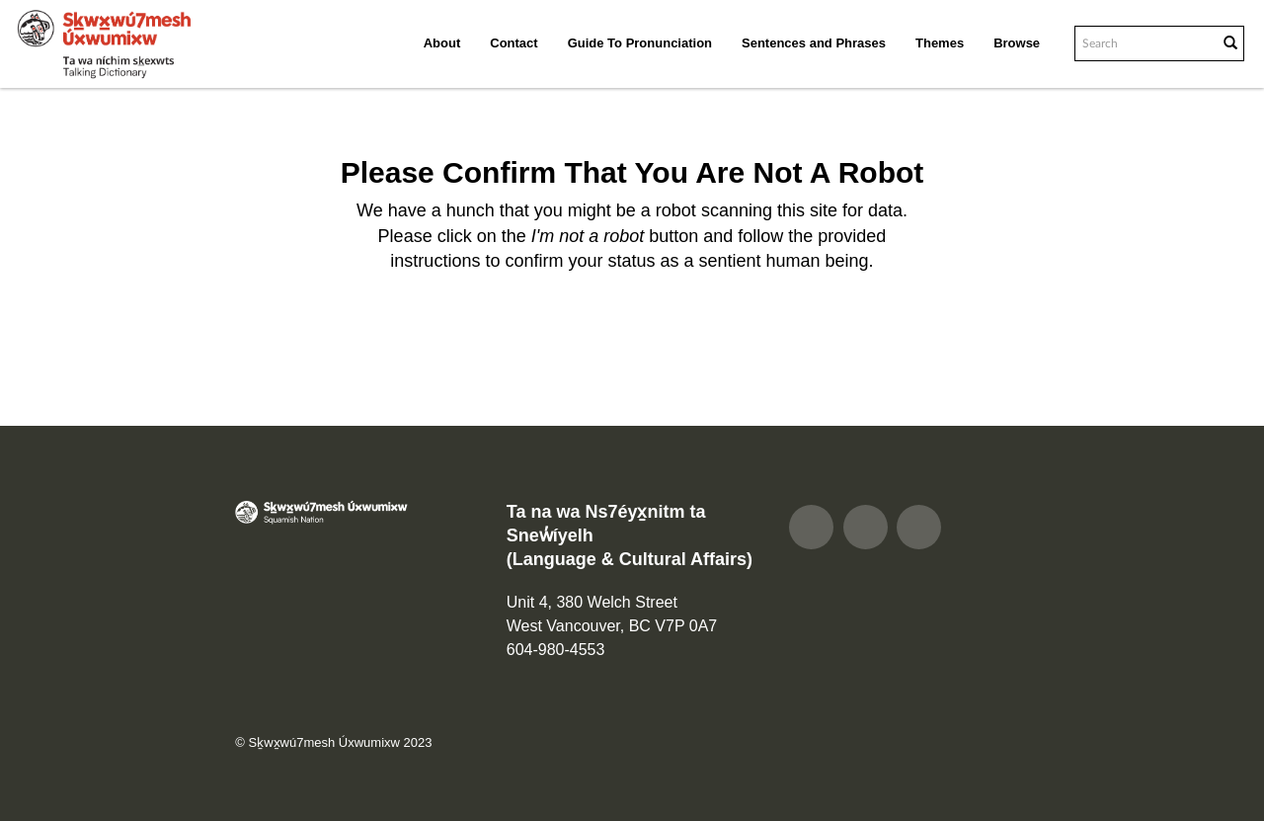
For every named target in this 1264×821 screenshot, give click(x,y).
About (442, 43)
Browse (1016, 43)
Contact (513, 43)
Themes (939, 43)
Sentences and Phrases (814, 43)
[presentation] (626, 336)
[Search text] (1144, 43)
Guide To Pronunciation (640, 43)
